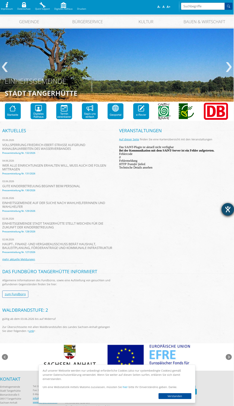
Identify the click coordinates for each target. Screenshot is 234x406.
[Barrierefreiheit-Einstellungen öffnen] (228, 209)
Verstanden (175, 396)
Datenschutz (24, 8)
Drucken (81, 8)
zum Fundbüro (15, 294)
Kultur (146, 21)
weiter (229, 67)
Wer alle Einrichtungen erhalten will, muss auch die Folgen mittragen (54, 167)
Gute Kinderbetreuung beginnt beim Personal (41, 186)
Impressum (7, 8)
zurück (5, 67)
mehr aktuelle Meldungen (18, 259)
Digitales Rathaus (63, 8)
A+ (168, 7)
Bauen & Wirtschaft (204, 21)
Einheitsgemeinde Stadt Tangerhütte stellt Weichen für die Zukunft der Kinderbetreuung (52, 225)
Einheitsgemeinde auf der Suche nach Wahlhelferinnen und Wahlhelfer (53, 205)
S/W (177, 6)
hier (125, 387)
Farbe (174, 6)
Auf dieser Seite (129, 139)
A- (158, 7)
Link (31, 331)
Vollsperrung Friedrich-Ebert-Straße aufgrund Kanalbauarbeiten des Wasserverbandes (43, 147)
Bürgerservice (87, 21)
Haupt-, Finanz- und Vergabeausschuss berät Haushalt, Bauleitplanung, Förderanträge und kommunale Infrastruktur (57, 246)
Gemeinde (29, 21)
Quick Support (42, 8)
